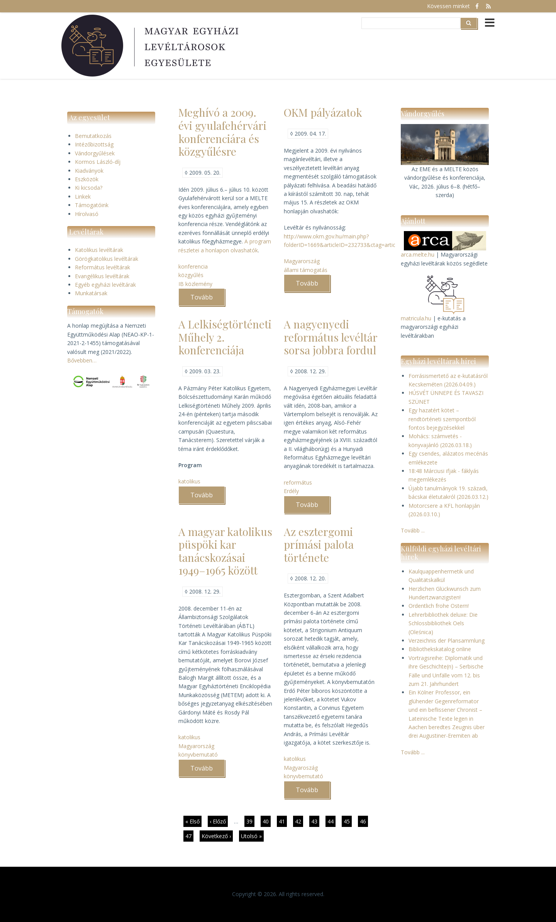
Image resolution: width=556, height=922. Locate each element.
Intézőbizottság (94, 144)
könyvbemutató (198, 754)
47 (189, 836)
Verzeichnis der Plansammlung (447, 640)
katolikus (189, 481)
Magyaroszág (301, 767)
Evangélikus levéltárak (102, 276)
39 (250, 821)
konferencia (193, 266)
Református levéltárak (102, 267)
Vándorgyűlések (95, 153)
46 (364, 822)
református (298, 482)
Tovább (207, 299)
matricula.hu (416, 318)
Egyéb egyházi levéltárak (105, 284)
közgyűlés (190, 275)
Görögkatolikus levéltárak (106, 258)
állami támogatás (305, 270)
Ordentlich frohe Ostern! (439, 605)
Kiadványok (89, 170)
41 (283, 821)
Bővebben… (82, 360)
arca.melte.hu (417, 254)
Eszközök (86, 179)
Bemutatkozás (93, 135)
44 (331, 821)
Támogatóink (91, 205)
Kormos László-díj (97, 161)
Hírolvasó (86, 214)
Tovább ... (413, 530)
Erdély (291, 491)
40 (267, 821)
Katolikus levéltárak (99, 249)
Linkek (83, 196)
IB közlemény (195, 283)
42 (299, 821)
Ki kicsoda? (88, 187)
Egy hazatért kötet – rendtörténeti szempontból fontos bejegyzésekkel (442, 419)
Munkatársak (91, 293)
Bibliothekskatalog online (440, 649)
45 (348, 821)
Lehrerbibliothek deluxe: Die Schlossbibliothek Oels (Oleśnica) (443, 623)
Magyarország (302, 261)
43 (315, 821)
